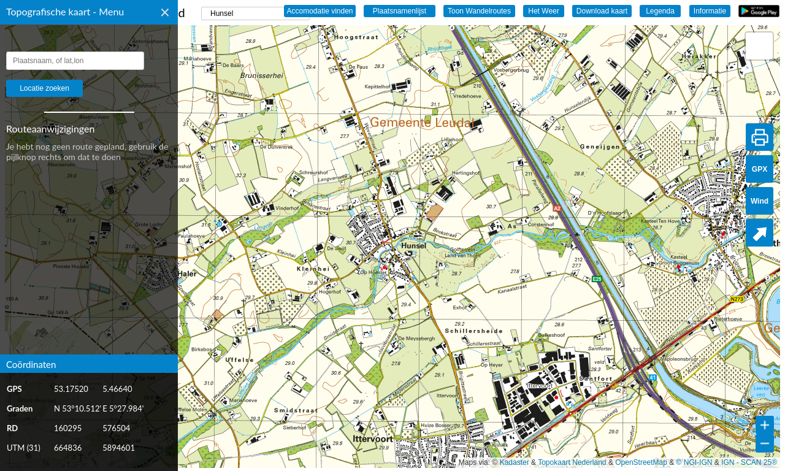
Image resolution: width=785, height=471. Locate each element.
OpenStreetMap (641, 462)
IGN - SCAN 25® (749, 462)
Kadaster (514, 462)
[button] (759, 46)
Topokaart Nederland (572, 462)
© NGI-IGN (694, 462)
